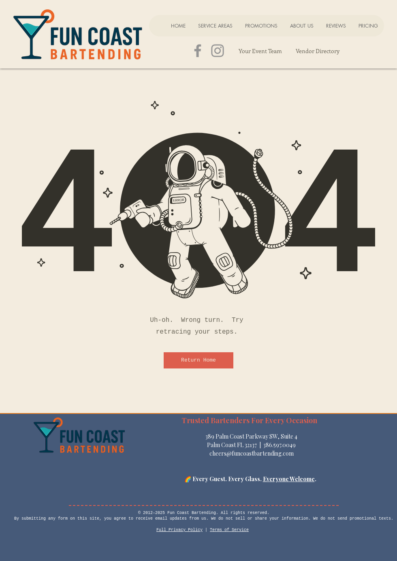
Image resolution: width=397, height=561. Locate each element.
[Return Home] (198, 360)
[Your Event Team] (260, 51)
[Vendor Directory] (317, 51)
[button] (215, 25)
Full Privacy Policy (179, 530)
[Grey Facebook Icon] (197, 50)
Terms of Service (229, 530)
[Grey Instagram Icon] (217, 50)
